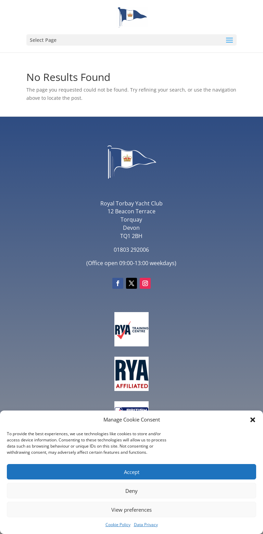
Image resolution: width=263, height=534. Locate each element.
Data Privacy (146, 524)
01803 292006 (131, 249)
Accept (131, 471)
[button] (252, 419)
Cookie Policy (117, 524)
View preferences (131, 509)
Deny (131, 490)
